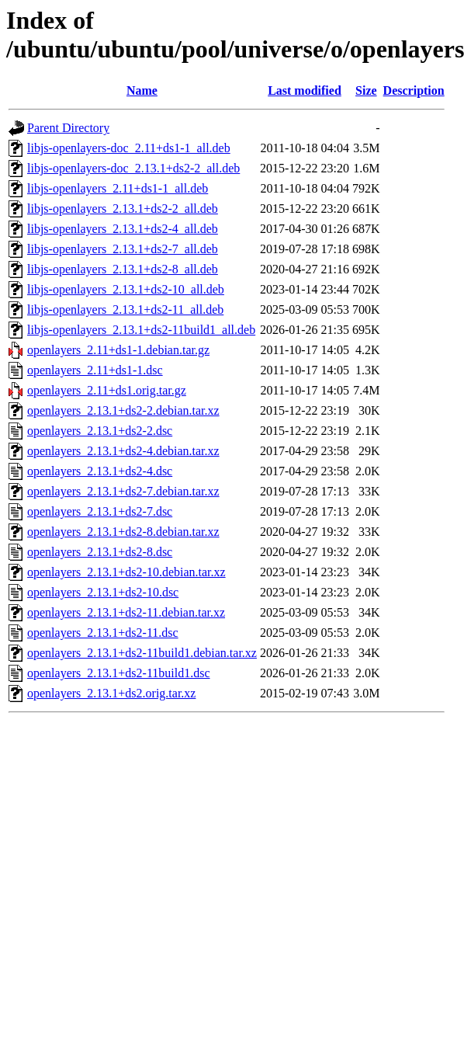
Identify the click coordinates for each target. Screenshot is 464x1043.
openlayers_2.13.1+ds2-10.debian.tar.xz (126, 572)
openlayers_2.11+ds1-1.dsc (95, 370)
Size (366, 90)
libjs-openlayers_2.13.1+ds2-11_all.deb (125, 309)
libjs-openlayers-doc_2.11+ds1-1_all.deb (128, 148)
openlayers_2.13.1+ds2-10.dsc (102, 592)
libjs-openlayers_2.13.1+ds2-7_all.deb (122, 249)
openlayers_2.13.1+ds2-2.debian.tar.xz (123, 410)
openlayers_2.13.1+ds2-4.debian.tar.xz (123, 450)
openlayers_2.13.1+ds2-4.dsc (99, 471)
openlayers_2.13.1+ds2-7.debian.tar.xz (123, 491)
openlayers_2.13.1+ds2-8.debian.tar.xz (123, 531)
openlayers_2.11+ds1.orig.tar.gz (106, 390)
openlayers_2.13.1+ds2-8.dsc (99, 551)
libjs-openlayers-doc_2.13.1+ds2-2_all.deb (133, 168)
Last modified (304, 90)
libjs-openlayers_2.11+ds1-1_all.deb (117, 188)
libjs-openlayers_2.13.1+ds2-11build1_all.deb (141, 329)
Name (142, 90)
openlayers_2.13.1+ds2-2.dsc (99, 430)
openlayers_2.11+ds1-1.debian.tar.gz (118, 349)
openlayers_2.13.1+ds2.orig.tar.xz (111, 693)
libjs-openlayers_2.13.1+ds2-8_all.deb (122, 269)
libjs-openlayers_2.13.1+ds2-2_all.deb (122, 208)
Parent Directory (68, 127)
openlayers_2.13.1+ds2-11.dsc (102, 632)
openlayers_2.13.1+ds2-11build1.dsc (118, 673)
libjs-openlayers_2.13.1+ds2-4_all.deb (122, 228)
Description (414, 90)
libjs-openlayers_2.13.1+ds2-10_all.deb (125, 289)
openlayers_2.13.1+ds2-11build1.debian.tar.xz (142, 652)
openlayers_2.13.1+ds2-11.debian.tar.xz (126, 612)
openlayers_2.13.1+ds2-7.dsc (99, 511)
